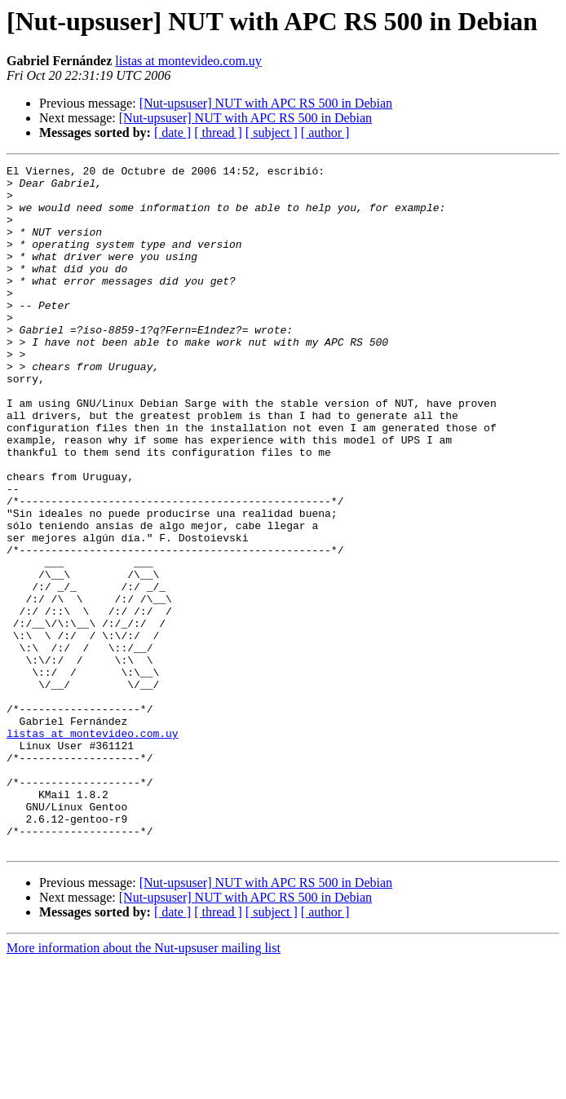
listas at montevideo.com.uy (188, 61)
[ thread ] (218, 132)
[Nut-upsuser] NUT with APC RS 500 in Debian (265, 103)
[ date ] (172, 132)
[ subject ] (271, 132)
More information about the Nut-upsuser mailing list (144, 1085)
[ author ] (325, 132)
